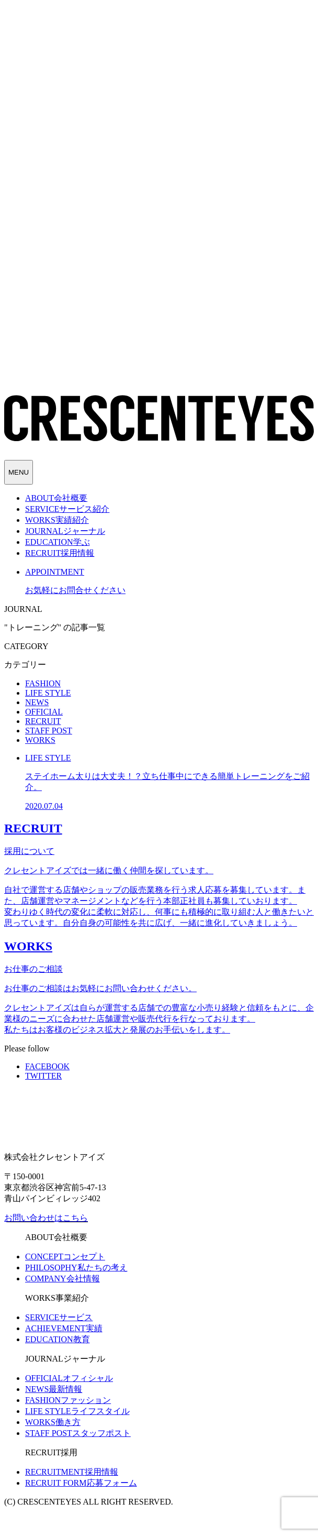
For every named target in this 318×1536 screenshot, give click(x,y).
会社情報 (62, 1278)
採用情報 (71, 1471)
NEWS (37, 702)
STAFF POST (48, 730)
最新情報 (53, 1389)
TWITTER (43, 1075)
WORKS (40, 740)
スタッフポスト (78, 1433)
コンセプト (65, 1256)
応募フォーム (81, 1482)
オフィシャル (69, 1378)
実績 (64, 1328)
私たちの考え (76, 1267)
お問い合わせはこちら (46, 1217)
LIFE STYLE (48, 692)
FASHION (43, 683)
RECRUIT (43, 721)
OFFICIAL (44, 711)
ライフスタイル (77, 1411)
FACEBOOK (47, 1066)
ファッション (68, 1400)
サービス (59, 1317)
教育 (57, 1339)
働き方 (53, 1422)
